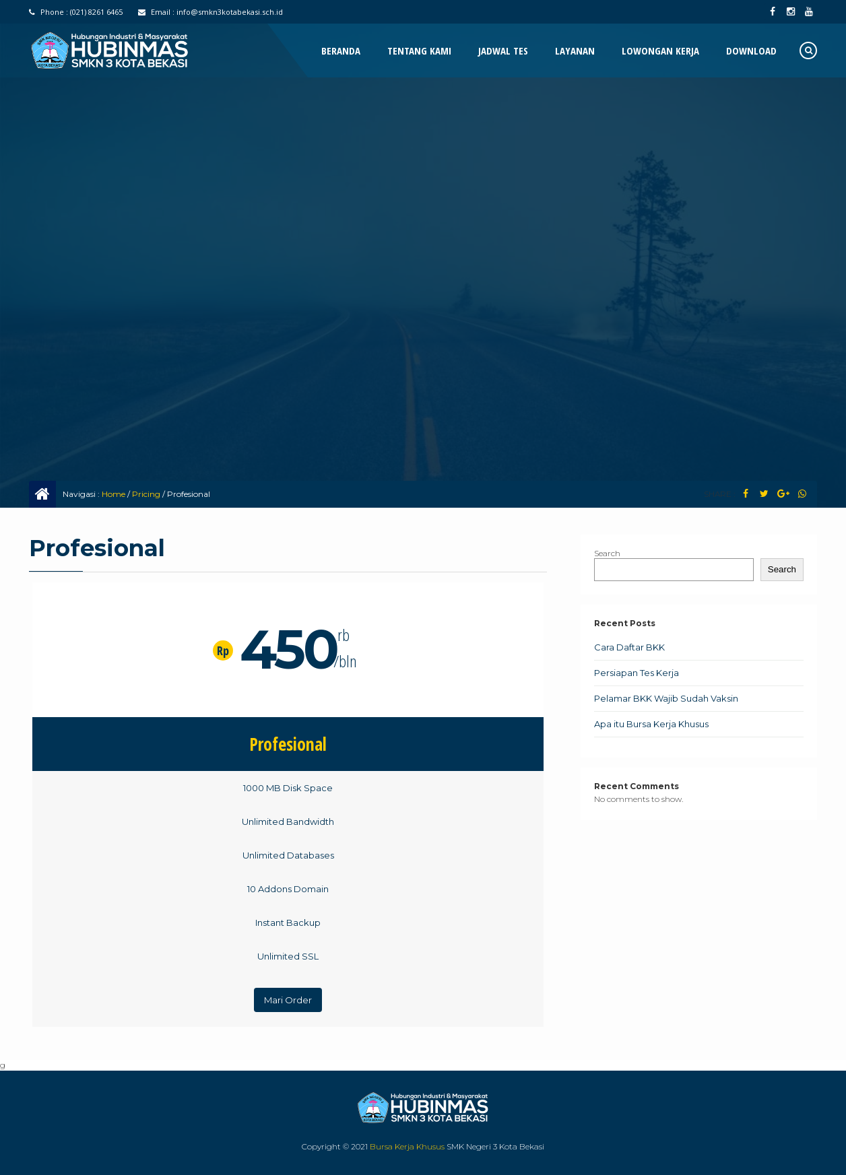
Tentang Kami (419, 50)
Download (751, 50)
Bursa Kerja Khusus (407, 1146)
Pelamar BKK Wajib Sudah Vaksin (666, 698)
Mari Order (288, 1000)
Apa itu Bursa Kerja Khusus (651, 723)
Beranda (340, 50)
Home (113, 494)
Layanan (575, 50)
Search (607, 553)
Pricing (146, 494)
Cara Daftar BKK (629, 647)
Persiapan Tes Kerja (636, 672)
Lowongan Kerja (660, 50)
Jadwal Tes (503, 50)
